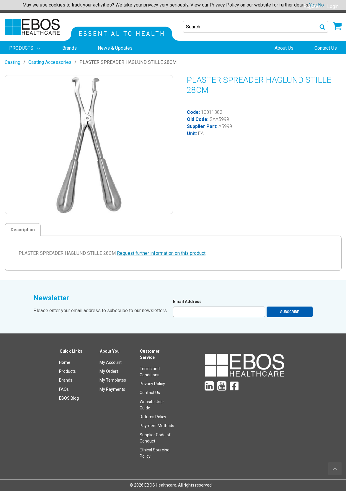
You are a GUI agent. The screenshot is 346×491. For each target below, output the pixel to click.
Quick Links (71, 351)
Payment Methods (157, 425)
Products (67, 371)
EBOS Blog (69, 398)
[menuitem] (25, 48)
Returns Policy (153, 416)
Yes (313, 5)
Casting (12, 62)
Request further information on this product (161, 253)
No (321, 5)
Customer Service (150, 354)
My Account (110, 362)
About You (110, 351)
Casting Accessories (49, 62)
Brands (65, 380)
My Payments (112, 389)
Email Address (187, 301)
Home (64, 362)
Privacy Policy (152, 383)
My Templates (112, 380)
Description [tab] (23, 229)
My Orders (109, 371)
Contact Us (150, 392)
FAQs (64, 389)
